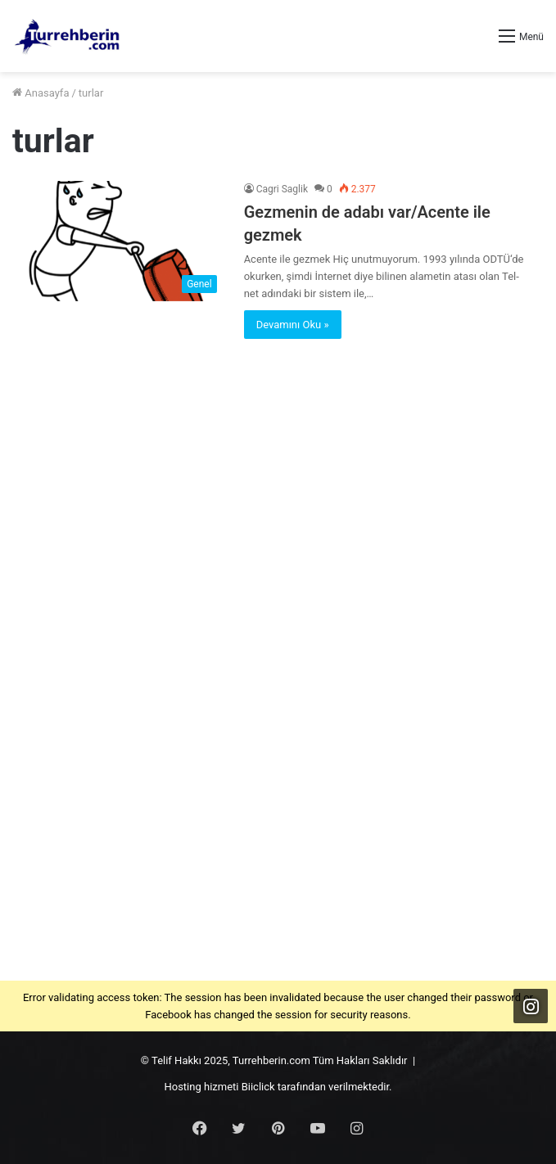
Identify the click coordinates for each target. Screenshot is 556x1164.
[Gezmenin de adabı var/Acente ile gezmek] (118, 240)
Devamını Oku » (292, 324)
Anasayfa (40, 93)
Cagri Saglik (282, 189)
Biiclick (258, 1087)
